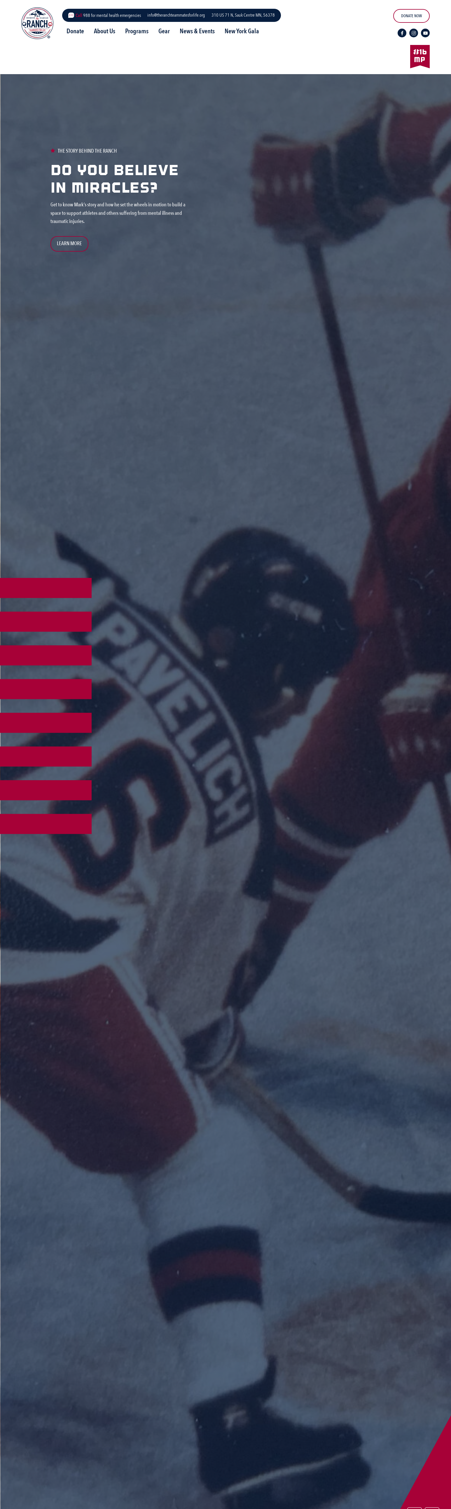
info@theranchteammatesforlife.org (176, 15)
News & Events (197, 31)
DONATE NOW (411, 16)
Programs (136, 31)
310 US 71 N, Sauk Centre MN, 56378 (243, 15)
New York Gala (242, 31)
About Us (104, 31)
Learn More (69, 243)
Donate (75, 31)
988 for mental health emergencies (108, 15)
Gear (164, 31)
